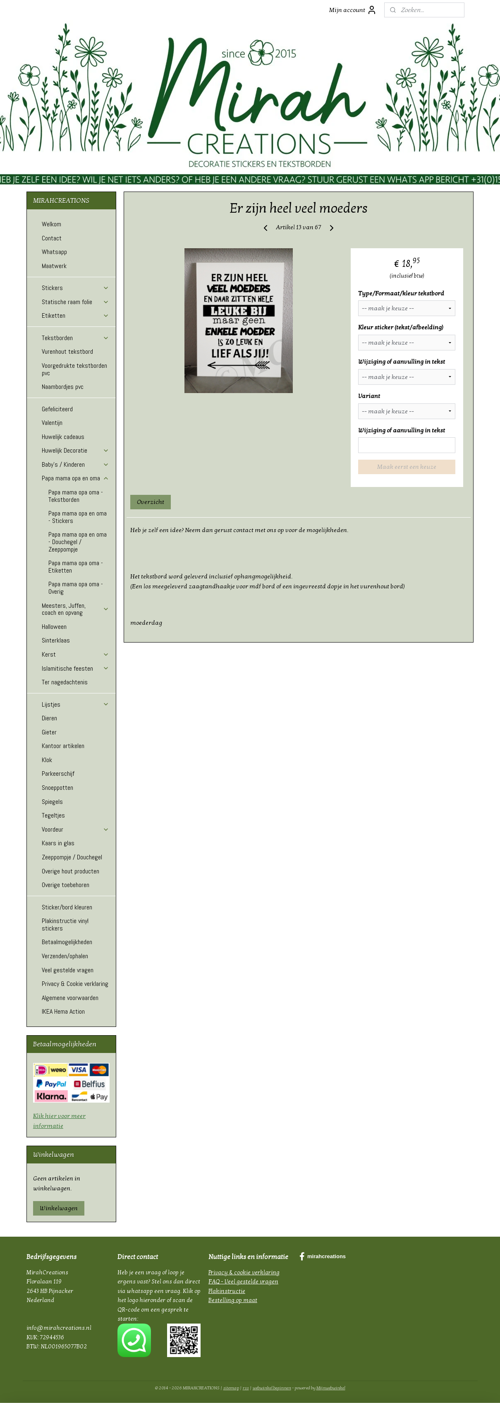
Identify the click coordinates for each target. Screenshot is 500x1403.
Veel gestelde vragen (67, 970)
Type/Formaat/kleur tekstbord (402, 293)
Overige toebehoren (65, 884)
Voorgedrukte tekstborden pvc (74, 369)
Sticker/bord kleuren (67, 907)
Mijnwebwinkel (330, 1388)
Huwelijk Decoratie (75, 450)
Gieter (49, 732)
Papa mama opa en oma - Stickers (77, 517)
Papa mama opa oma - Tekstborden (75, 496)
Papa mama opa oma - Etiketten (75, 567)
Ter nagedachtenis (65, 682)
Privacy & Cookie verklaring (75, 983)
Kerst (75, 654)
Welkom (51, 224)
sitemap (231, 1388)
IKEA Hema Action (63, 1011)
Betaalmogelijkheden (67, 942)
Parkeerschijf (58, 773)
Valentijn (52, 422)
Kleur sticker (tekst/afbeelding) (401, 327)
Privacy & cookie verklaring (244, 1272)
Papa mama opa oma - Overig (75, 588)
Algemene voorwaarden (70, 997)
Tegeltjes (53, 815)
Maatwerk (54, 265)
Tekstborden (75, 337)
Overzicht (151, 502)
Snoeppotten (57, 787)
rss (246, 1388)
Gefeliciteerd (57, 409)
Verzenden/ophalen (65, 956)
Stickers (75, 287)
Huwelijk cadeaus (63, 436)
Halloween (54, 626)
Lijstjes (75, 704)
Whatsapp (54, 251)
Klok (47, 759)
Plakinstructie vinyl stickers (65, 924)
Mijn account (353, 10)
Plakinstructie (226, 1291)
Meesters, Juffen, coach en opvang (75, 609)
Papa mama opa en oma (75, 478)
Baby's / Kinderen (75, 464)
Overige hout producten (70, 871)
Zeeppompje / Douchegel (72, 857)
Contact (52, 238)
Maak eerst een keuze (406, 466)
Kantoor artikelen (63, 745)
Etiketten (75, 315)
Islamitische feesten (75, 668)
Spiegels (52, 801)
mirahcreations (322, 1256)
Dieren (49, 718)
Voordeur (75, 829)
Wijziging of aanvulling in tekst (402, 361)
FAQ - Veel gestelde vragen (243, 1281)
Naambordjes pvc (63, 386)
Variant (369, 396)
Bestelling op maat (232, 1300)
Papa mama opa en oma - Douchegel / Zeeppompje (77, 541)
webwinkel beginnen (272, 1388)
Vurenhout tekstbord (67, 351)
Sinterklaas (56, 640)
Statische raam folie (75, 301)
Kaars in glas (58, 843)
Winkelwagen (59, 1208)
